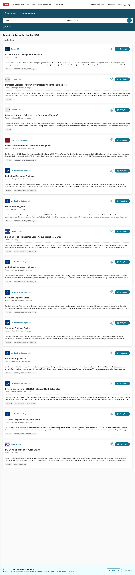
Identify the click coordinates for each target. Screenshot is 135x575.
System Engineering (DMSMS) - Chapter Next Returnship (32, 388)
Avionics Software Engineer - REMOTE (23, 54)
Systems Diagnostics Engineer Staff (22, 419)
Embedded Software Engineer (19, 176)
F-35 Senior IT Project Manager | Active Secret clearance (33, 236)
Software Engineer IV (15, 358)
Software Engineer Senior (17, 328)
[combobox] (31, 20)
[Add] (112, 49)
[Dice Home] (6, 4)
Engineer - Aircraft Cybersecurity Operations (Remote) (31, 115)
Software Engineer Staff (17, 297)
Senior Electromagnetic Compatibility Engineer (28, 145)
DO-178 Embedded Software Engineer (23, 449)
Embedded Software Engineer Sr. (21, 267)
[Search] (129, 20)
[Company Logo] (7, 49)
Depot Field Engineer (15, 206)
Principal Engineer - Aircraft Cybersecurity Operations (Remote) (36, 84)
